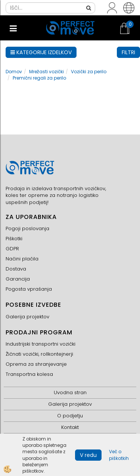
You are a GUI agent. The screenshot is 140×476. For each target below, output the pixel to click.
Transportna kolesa (29, 374)
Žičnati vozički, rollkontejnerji (39, 354)
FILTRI (128, 52)
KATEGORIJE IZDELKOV (41, 52)
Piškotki (14, 238)
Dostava (16, 268)
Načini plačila (22, 258)
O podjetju (70, 415)
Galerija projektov (27, 316)
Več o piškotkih (119, 454)
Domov (14, 71)
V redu (88, 455)
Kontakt (70, 427)
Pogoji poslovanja (27, 228)
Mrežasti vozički (46, 71)
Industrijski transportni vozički (40, 343)
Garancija (18, 278)
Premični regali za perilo (39, 78)
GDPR (12, 248)
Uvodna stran (70, 392)
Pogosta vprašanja (29, 289)
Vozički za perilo (88, 71)
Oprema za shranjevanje (36, 364)
